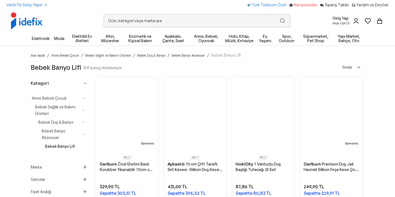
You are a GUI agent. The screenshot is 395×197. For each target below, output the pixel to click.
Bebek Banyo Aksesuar (54, 134)
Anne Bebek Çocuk (49, 98)
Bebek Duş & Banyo (56, 122)
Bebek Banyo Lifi (60, 146)
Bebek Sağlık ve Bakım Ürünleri (55, 110)
